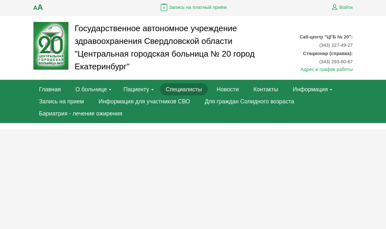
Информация (310, 89)
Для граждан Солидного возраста (249, 101)
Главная (50, 89)
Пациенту (136, 89)
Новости (228, 89)
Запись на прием (61, 101)
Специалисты (184, 89)
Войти (341, 7)
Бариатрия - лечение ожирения (81, 113)
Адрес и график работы (326, 69)
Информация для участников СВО (144, 101)
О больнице (91, 89)
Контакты (265, 89)
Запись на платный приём (193, 7)
